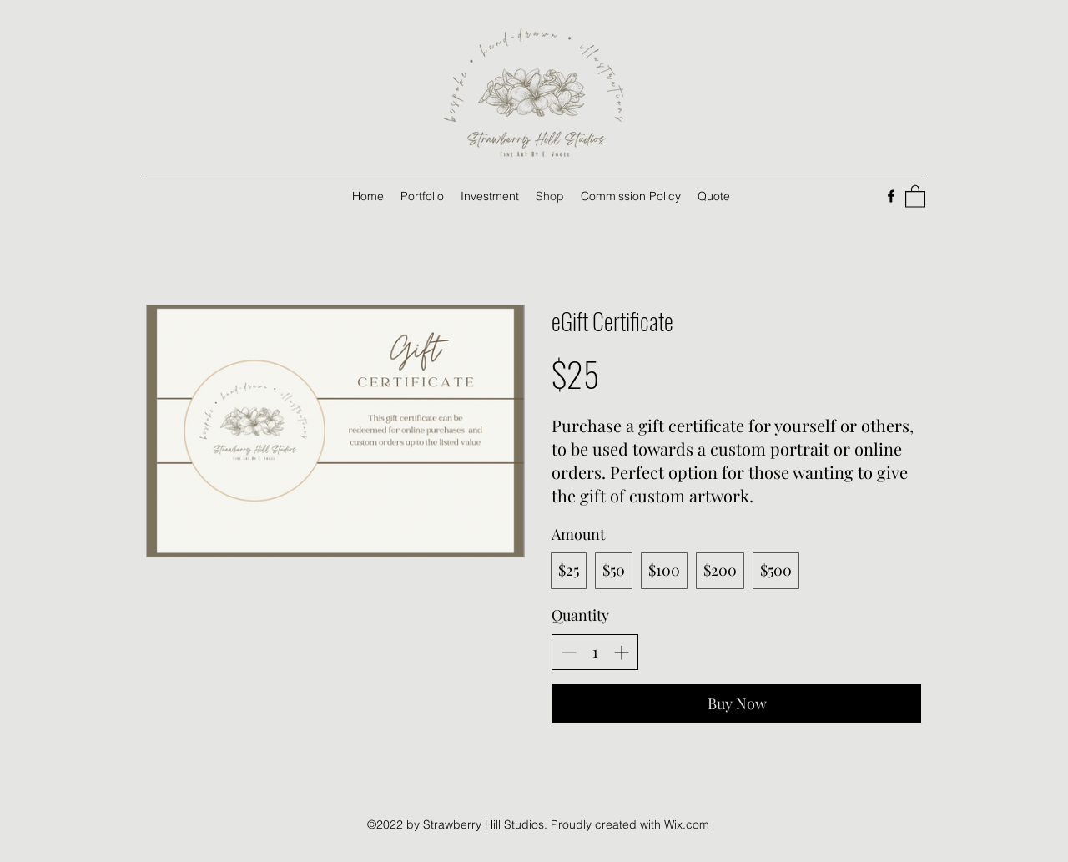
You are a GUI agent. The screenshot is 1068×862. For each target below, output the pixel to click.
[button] (915, 196)
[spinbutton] (595, 652)
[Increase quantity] (621, 652)
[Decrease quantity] (568, 652)
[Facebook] (891, 196)
